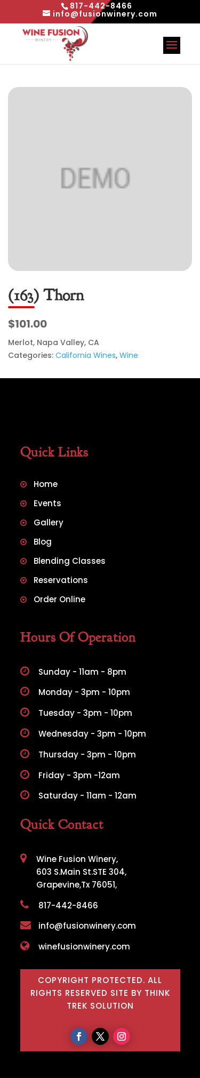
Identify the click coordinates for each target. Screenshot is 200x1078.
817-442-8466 (59, 905)
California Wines (85, 355)
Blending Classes (70, 561)
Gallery (48, 523)
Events (47, 504)
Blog (43, 542)
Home (46, 485)
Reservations (61, 581)
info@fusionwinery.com (78, 925)
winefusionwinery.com (75, 946)
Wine (128, 355)
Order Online (59, 600)
